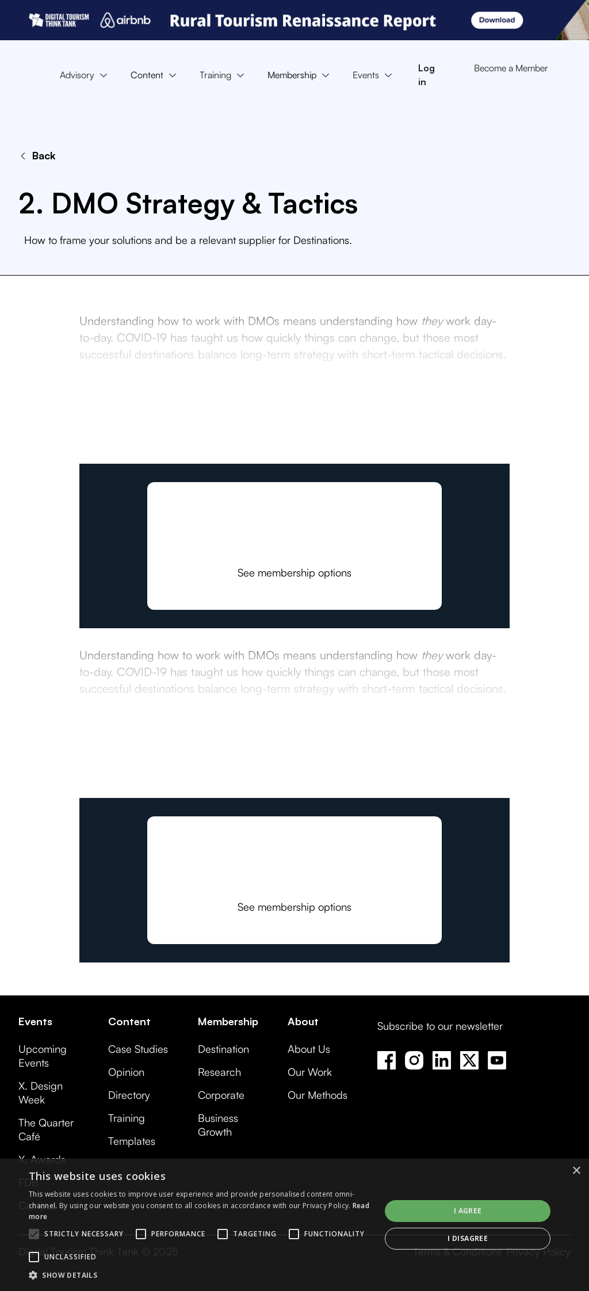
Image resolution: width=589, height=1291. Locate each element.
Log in (426, 74)
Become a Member (511, 68)
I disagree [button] (468, 1238)
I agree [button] (468, 1211)
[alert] (294, 1225)
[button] (86, 75)
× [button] (576, 1171)
